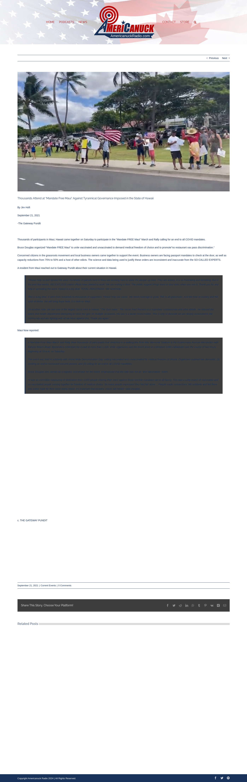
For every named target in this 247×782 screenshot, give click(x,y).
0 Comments (64, 585)
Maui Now (23, 330)
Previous (214, 58)
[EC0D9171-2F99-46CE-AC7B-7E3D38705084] (124, 131)
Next (224, 58)
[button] (195, 22)
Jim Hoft (25, 207)
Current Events (48, 585)
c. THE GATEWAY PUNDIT (33, 520)
